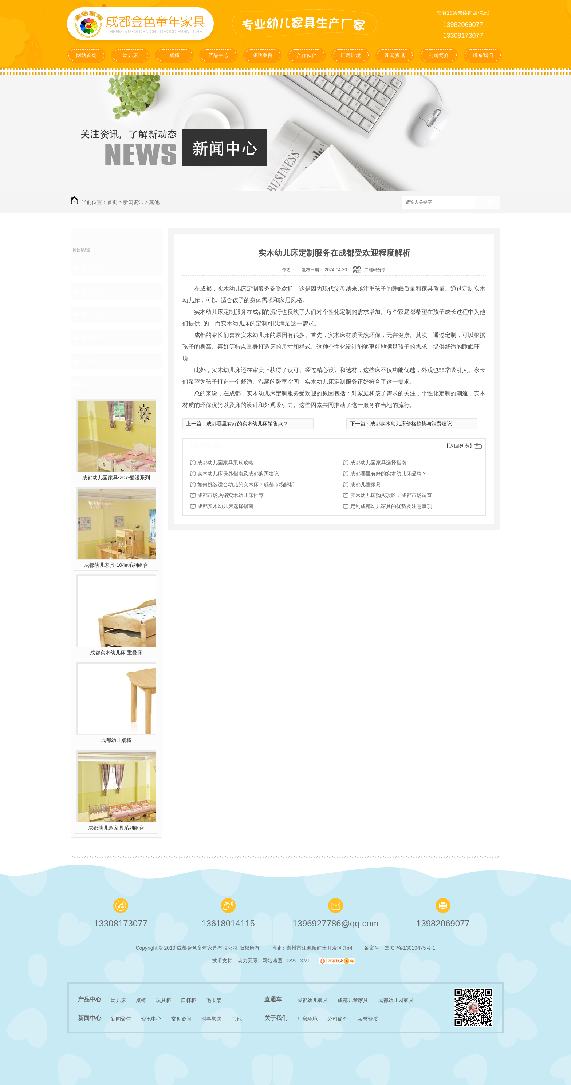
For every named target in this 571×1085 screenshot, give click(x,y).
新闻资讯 (395, 55)
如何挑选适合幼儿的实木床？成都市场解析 (245, 484)
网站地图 (272, 961)
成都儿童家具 (365, 484)
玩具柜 (163, 1000)
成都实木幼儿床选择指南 (225, 506)
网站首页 (86, 55)
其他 (154, 202)
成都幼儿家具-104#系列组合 (116, 565)
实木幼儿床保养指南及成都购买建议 (238, 473)
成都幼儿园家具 (396, 1000)
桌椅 (174, 55)
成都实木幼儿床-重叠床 (116, 653)
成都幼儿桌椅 (116, 740)
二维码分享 (375, 269)
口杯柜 (188, 1000)
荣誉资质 (368, 1019)
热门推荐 (95, 384)
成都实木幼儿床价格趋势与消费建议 (411, 424)
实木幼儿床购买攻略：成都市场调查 (391, 495)
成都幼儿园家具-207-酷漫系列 (116, 477)
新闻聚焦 (95, 268)
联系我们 (483, 55)
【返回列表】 (459, 446)
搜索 (487, 203)
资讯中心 (95, 291)
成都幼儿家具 (312, 1000)
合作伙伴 (306, 55)
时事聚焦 (95, 337)
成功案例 (262, 55)
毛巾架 (213, 1000)
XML (306, 961)
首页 (112, 202)
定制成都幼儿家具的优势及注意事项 (391, 506)
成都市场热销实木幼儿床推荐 (230, 495)
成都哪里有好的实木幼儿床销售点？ (247, 424)
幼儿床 (130, 55)
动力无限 (247, 961)
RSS (291, 961)
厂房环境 (350, 55)
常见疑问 (95, 314)
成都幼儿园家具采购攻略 (225, 462)
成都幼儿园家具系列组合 (116, 828)
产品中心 (218, 55)
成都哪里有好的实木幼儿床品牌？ (388, 473)
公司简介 (439, 55)
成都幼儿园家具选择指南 (378, 462)
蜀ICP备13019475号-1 (410, 948)
